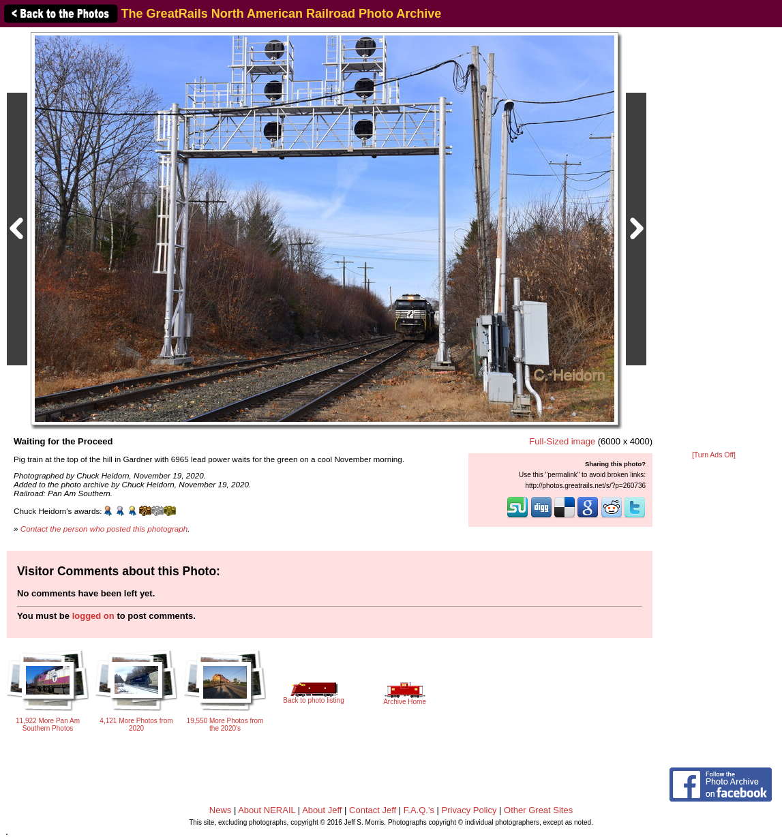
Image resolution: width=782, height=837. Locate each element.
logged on (93, 616)
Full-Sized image (562, 441)
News (220, 810)
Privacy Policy (469, 810)
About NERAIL (266, 810)
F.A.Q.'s (419, 810)
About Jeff (322, 810)
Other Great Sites (538, 810)
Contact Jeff (372, 810)
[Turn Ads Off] (714, 455)
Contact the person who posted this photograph (104, 528)
